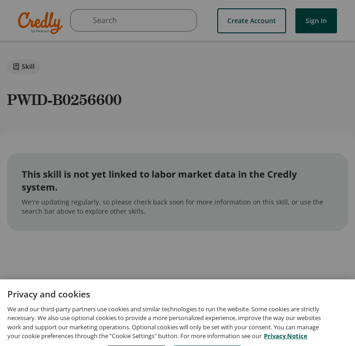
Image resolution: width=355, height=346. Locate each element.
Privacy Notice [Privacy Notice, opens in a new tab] (285, 341)
